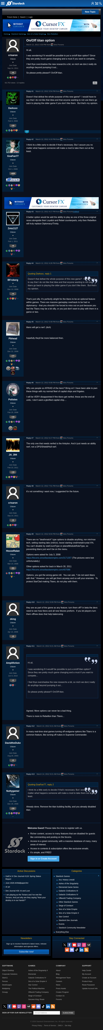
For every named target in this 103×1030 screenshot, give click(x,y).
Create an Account (89, 978)
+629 (13, 173)
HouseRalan (13, 551)
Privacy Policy (37, 1025)
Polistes (12, 399)
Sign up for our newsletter (17, 1013)
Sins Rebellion (52, 34)
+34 (12, 808)
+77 (12, 356)
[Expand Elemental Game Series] (57, 887)
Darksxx (12, 108)
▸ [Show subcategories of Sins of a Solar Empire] (45, 34)
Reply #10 (30, 602)
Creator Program (62, 992)
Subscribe (68, 1013)
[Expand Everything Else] (54, 932)
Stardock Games (17, 34)
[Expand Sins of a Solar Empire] (57, 909)
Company (61, 966)
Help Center (86, 970)
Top (97, 91)
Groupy (5, 992)
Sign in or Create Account (43, 859)
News (58, 985)
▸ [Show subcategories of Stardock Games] (25, 34)
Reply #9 (30, 534)
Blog (57, 974)
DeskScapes (7, 985)
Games (31, 966)
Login (30, 17)
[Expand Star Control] (57, 917)
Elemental (32, 974)
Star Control (32, 985)
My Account (86, 974)
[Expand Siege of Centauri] (57, 906)
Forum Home (12, 17)
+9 (13, 246)
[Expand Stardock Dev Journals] (57, 920)
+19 (12, 417)
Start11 (5, 978)
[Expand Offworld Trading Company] (57, 898)
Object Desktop (8, 970)
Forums (59, 999)
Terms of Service (50, 1025)
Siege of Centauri (35, 996)
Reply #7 (30, 438)
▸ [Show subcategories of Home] (9, 34)
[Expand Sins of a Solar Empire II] (57, 913)
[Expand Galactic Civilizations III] (57, 891)
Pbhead (13, 338)
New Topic (90, 12)
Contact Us (60, 996)
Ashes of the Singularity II (38, 970)
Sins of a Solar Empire (35, 34)
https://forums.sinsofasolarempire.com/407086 (48, 570)
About (58, 970)
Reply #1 (30, 91)
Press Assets (61, 988)
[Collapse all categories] (98, 875)
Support (86, 966)
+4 (13, 294)
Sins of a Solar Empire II (37, 981)
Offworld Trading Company (38, 992)
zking (13, 619)
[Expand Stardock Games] (54, 876)
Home (6, 34)
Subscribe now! (26, 952)
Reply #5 (30, 322)
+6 (13, 73)
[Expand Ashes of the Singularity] (57, 883)
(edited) (76, 212)
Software (7, 966)
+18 (12, 125)
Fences (5, 981)
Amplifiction (13, 663)
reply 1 (48, 274)
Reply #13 (30, 774)
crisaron (12, 55)
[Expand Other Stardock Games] (57, 902)
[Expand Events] (57, 924)
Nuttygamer (12, 791)
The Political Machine (36, 988)
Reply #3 (30, 212)
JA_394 (13, 454)
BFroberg (13, 280)
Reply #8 (30, 486)
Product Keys (87, 981)
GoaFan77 (13, 156)
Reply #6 (30, 383)
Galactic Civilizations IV (37, 978)
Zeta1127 (13, 228)
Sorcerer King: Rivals (36, 999)
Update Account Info (90, 988)
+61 (12, 568)
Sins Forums (57, 45)
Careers (59, 981)
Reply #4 (30, 263)
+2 (13, 680)
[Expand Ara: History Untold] (57, 880)
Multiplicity (6, 988)
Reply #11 (30, 646)
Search (23, 17)
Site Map (68, 1025)
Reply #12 (30, 726)
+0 (13, 636)
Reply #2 (30, 139)
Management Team (63, 978)
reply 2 (50, 784)
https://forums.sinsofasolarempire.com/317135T (49, 558)
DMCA (60, 1025)
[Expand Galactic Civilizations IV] (57, 894)
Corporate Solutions (9, 974)
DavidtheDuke (13, 743)
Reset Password (88, 985)
